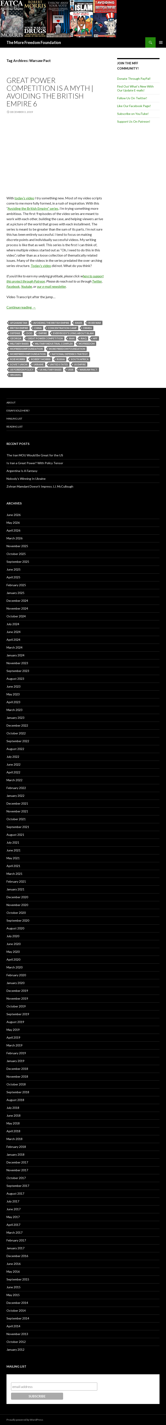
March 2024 (14, 647)
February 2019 (16, 1053)
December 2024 (17, 600)
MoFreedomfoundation (26, 348)
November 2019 (17, 998)
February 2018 (16, 1146)
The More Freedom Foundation (33, 42)
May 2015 (13, 1295)
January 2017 (15, 1248)
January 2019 (15, 1061)
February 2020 (16, 975)
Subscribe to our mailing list (34, 1378)
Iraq (84, 338)
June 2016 (13, 1264)
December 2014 (17, 1303)
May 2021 (13, 858)
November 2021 (17, 811)
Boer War (94, 322)
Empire (42, 333)
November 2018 (17, 1076)
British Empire (19, 328)
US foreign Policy (22, 369)
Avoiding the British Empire (51, 322)
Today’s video (41, 266)
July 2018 (12, 1107)
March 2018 (14, 1139)
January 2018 (15, 1154)
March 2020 (14, 967)
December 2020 (17, 897)
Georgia (15, 338)
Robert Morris (41, 359)
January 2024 (15, 655)
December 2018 (17, 1068)
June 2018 (13, 1115)
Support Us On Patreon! (133, 121)
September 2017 (17, 1186)
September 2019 (17, 1014)
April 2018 (13, 1131)
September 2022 (17, 741)
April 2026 (13, 530)
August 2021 (15, 834)
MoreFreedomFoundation (28, 354)
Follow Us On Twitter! (132, 98)
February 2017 (16, 1240)
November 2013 (17, 1334)
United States (59, 364)
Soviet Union (18, 364)
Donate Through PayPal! (134, 78)
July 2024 (12, 624)
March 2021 (14, 873)
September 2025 (17, 561)
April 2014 (13, 1326)
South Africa (80, 359)
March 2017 (14, 1232)
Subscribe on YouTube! (133, 113)
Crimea (87, 328)
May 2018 (13, 1123)
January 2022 (15, 795)
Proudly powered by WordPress (24, 1419)
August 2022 (15, 749)
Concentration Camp (62, 328)
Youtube (26, 286)
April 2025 (13, 577)
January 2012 (15, 1349)
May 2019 (13, 1029)
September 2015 (17, 1279)
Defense (15, 333)
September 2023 (17, 671)
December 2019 (17, 990)
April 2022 (13, 772)
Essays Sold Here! (18, 410)
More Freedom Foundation (67, 348)
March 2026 (14, 538)
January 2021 (15, 889)
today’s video (24, 198)
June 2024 (13, 632)
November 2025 (17, 546)
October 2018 (16, 1084)
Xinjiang (15, 374)
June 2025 (13, 569)
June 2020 (13, 944)
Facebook (13, 286)
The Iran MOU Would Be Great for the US (34, 455)
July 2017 (12, 1201)
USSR (70, 369)
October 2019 (16, 1006)
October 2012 (16, 1342)
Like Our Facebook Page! (134, 106)
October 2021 (16, 819)
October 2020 (16, 912)
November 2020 (17, 905)
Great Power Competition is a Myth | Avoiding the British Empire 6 (49, 92)
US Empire (80, 364)
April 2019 (13, 1037)
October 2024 (16, 616)
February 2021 (16, 881)
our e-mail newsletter (51, 286)
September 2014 (17, 1318)
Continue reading (21, 307)
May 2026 (13, 522)
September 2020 (17, 920)
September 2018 (17, 1092)
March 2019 (14, 1045)
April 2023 (13, 702)
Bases (78, 322)
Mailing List (14, 418)
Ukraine (39, 364)
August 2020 (15, 928)
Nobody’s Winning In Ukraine (26, 478)
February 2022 (16, 788)
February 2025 (16, 585)
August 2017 (15, 1193)
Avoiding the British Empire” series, (33, 208)
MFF (95, 338)
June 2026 (13, 515)
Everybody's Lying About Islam (73, 333)
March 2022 (14, 780)
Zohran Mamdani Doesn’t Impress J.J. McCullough (39, 486)
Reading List (14, 426)
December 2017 (17, 1162)
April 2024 (13, 639)
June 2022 (13, 764)
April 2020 (13, 959)
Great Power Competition (45, 338)
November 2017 (17, 1170)
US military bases (51, 369)
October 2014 (16, 1310)
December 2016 (17, 1256)
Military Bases (19, 343)
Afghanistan (18, 322)
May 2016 (13, 1271)
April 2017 (13, 1225)
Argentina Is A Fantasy (21, 471)
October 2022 (16, 733)
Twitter (97, 281)
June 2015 (13, 1287)
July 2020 (12, 936)
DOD (29, 333)
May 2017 (13, 1217)
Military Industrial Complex (54, 343)
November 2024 (17, 608)
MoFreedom (87, 343)
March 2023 (14, 710)
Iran (72, 338)
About (11, 402)
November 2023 (17, 663)
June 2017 (13, 1209)
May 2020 (13, 951)
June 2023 (13, 686)
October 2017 (16, 1178)
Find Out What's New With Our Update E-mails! (135, 88)
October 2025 (16, 554)
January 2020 (15, 983)
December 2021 (17, 803)
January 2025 (15, 593)
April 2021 (13, 866)
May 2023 (13, 694)
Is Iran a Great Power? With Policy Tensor (34, 463)
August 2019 (15, 1022)
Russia (61, 359)
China (38, 328)
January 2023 (15, 717)
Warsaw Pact (88, 369)
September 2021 (17, 827)
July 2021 (12, 842)
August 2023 (15, 678)
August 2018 (15, 1100)
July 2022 (12, 756)
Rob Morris (17, 359)
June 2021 (13, 850)
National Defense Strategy (70, 354)
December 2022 (17, 725)
